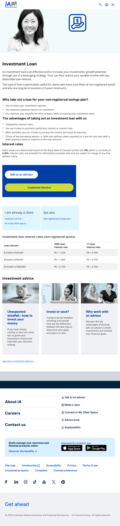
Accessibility (53, 465)
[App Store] (71, 448)
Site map (10, 465)
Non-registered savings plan (56, 218)
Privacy (71, 465)
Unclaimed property (17, 470)
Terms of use (90, 465)
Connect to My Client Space (79, 412)
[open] (113, 4)
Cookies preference (65, 470)
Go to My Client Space (15, 223)
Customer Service (39, 187)
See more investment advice (18, 361)
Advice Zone (70, 420)
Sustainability (71, 427)
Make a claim (70, 405)
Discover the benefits (23, 451)
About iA (13, 402)
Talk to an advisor (21, 174)
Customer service (13, 218)
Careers (12, 413)
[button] (106, 4)
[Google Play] (96, 448)
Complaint (41, 470)
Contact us (15, 424)
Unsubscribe (29, 465)
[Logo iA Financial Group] (11, 4)
